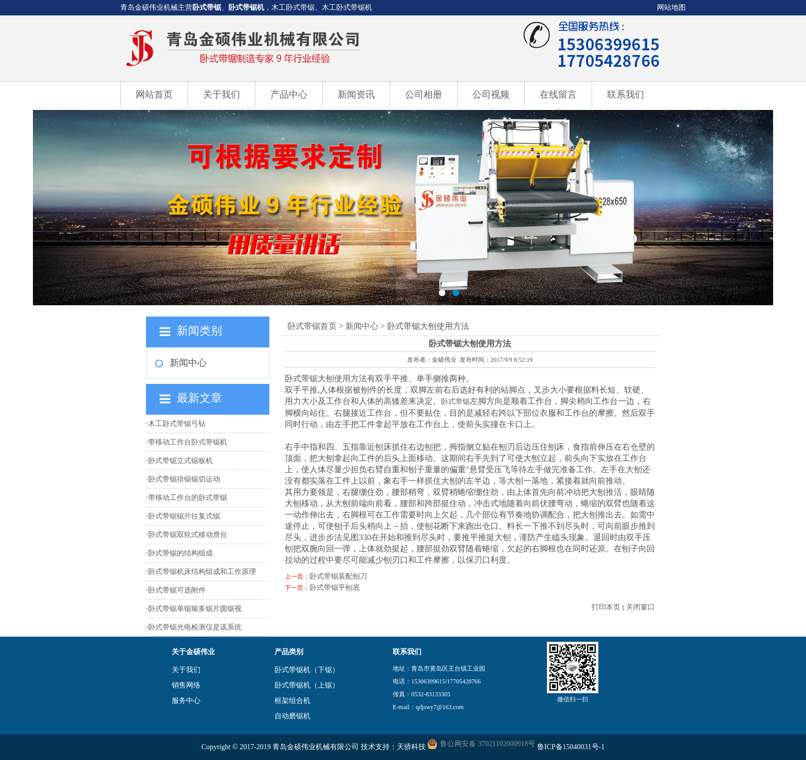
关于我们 (221, 94)
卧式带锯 (206, 7)
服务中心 (186, 701)
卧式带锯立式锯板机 (180, 461)
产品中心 (288, 94)
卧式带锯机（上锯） (306, 685)
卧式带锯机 (246, 7)
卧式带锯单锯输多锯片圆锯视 (195, 609)
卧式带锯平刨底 (334, 587)
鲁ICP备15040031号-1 (570, 747)
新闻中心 (188, 363)
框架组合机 (292, 701)
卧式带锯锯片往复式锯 (184, 516)
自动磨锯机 (292, 716)
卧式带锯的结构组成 (180, 553)
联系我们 (625, 94)
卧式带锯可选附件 (177, 590)
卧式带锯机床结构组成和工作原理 (202, 572)
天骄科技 (411, 747)
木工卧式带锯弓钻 (177, 424)
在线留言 (558, 94)
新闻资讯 (356, 94)
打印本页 (606, 607)
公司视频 (490, 94)
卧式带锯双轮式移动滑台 (187, 535)
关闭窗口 (640, 607)
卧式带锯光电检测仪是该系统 (195, 627)
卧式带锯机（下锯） (306, 670)
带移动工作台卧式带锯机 (187, 442)
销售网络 (186, 685)
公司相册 (423, 94)
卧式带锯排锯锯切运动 (184, 479)
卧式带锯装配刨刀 (338, 576)
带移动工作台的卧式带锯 (187, 498)
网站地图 (671, 7)
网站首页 (154, 94)
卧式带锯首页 (312, 326)
